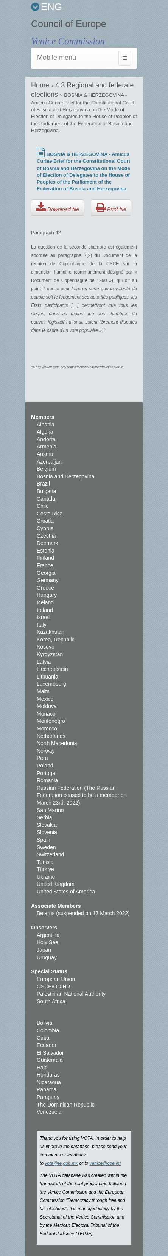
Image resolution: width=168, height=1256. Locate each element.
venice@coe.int (105, 1163)
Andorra (46, 439)
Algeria (45, 432)
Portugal (46, 773)
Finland (45, 558)
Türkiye (45, 869)
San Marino (50, 810)
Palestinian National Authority (71, 994)
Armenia (46, 447)
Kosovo (45, 647)
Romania (47, 780)
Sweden (46, 847)
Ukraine (46, 877)
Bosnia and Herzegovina (66, 476)
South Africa (51, 1001)
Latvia (44, 662)
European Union (56, 979)
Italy (42, 625)
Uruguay (47, 957)
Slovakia (47, 825)
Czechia (46, 536)
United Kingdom (56, 884)
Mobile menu (56, 57)
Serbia (44, 817)
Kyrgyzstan (50, 654)
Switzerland (50, 854)
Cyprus (45, 528)
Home (41, 85)
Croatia (45, 521)
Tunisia (45, 862)
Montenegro (51, 721)
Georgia (46, 573)
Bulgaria (46, 491)
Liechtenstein (52, 669)
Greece (45, 588)
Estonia (45, 551)
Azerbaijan (49, 462)
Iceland (45, 602)
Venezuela (49, 1112)
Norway (45, 751)
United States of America (66, 892)
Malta (43, 691)
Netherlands (51, 736)
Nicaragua (49, 1082)
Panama (46, 1089)
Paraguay (48, 1097)
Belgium (46, 469)
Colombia (48, 1030)
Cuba (43, 1038)
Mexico (45, 699)
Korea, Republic (56, 640)
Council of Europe (68, 24)
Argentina (48, 935)
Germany (48, 580)
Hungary (47, 595)
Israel (43, 617)
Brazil (43, 484)
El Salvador (50, 1053)
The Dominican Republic (66, 1105)
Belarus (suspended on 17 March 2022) (83, 913)
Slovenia (47, 832)
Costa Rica (49, 513)
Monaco (46, 714)
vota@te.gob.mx (61, 1163)
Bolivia (44, 1023)
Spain (43, 840)
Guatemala (49, 1060)
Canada (46, 499)
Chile (43, 506)
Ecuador (46, 1045)
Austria (45, 454)
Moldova (47, 706)
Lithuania (47, 677)
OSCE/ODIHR (53, 987)
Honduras (48, 1075)
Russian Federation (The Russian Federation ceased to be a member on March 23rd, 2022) (81, 795)
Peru (42, 758)
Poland (45, 766)
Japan (44, 950)
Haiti (42, 1068)
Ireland (45, 610)
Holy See (47, 942)
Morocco (47, 728)
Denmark (47, 543)
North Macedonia (57, 743)
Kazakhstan (50, 632)
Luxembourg (51, 684)
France (45, 565)
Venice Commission (68, 41)
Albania (45, 425)
